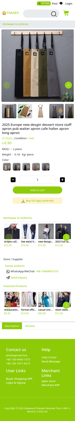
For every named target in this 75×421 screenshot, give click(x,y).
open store (48, 381)
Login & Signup (16, 382)
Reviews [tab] (30, 326)
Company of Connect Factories (39, 408)
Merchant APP (51, 385)
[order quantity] (37, 180)
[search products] (53, 14)
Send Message (51, 361)
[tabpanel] (37, 332)
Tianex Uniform (14, 266)
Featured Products (15, 286)
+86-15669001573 (47, 271)
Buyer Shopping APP (19, 378)
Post (55, 3)
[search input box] (37, 14)
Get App (43, 3)
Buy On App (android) (37, 200)
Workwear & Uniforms (17, 218)
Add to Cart (37, 190)
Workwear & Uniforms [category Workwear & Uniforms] (15, 24)
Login (68, 3)
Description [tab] (12, 326)
